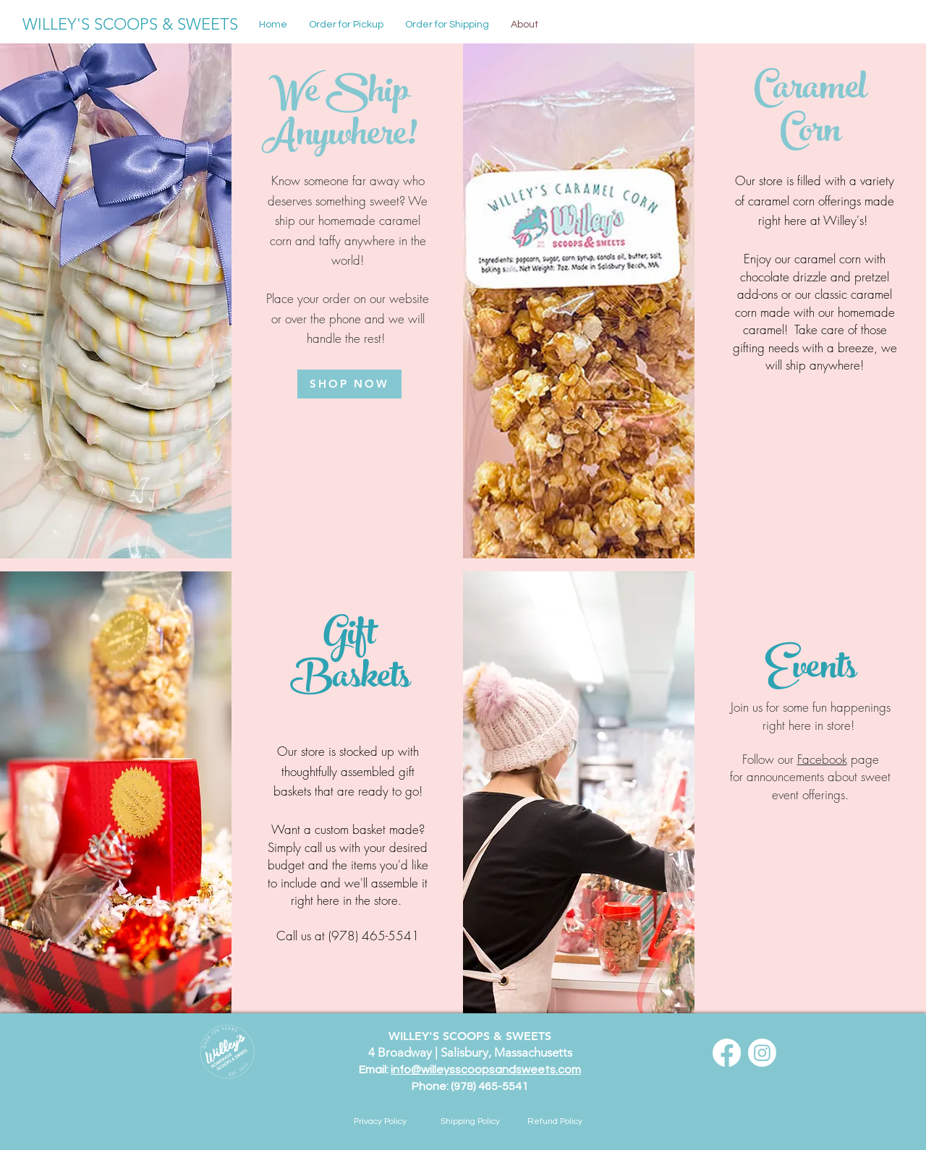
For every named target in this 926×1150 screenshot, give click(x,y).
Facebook (822, 759)
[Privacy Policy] (380, 1122)
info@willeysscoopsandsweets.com (486, 1070)
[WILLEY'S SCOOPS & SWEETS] (130, 24)
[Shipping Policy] (470, 1122)
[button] (447, 24)
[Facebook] (727, 1053)
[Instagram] (762, 1053)
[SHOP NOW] (349, 384)
